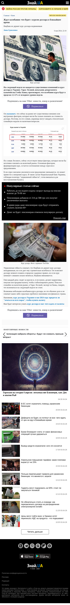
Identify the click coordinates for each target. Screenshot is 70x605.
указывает (11, 114)
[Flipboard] (43, 545)
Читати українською (57, 15)
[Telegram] (26, 545)
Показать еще (59, 218)
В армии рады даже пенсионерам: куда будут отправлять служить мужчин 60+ (33, 206)
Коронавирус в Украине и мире (54, 9)
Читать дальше (35, 532)
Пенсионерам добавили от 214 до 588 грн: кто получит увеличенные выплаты (32, 199)
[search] (2, 2)
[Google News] (38, 545)
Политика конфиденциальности (14, 573)
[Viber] (32, 545)
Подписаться (35, 106)
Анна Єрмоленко (10, 30)
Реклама (5, 577)
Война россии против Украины (21, 9)
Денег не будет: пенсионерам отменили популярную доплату (35, 212)
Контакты (5, 585)
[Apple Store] (27, 556)
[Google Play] (42, 556)
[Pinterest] (49, 545)
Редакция (5, 581)
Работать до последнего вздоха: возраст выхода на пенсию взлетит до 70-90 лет (34, 192)
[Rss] (20, 545)
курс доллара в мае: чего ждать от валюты (45, 304)
